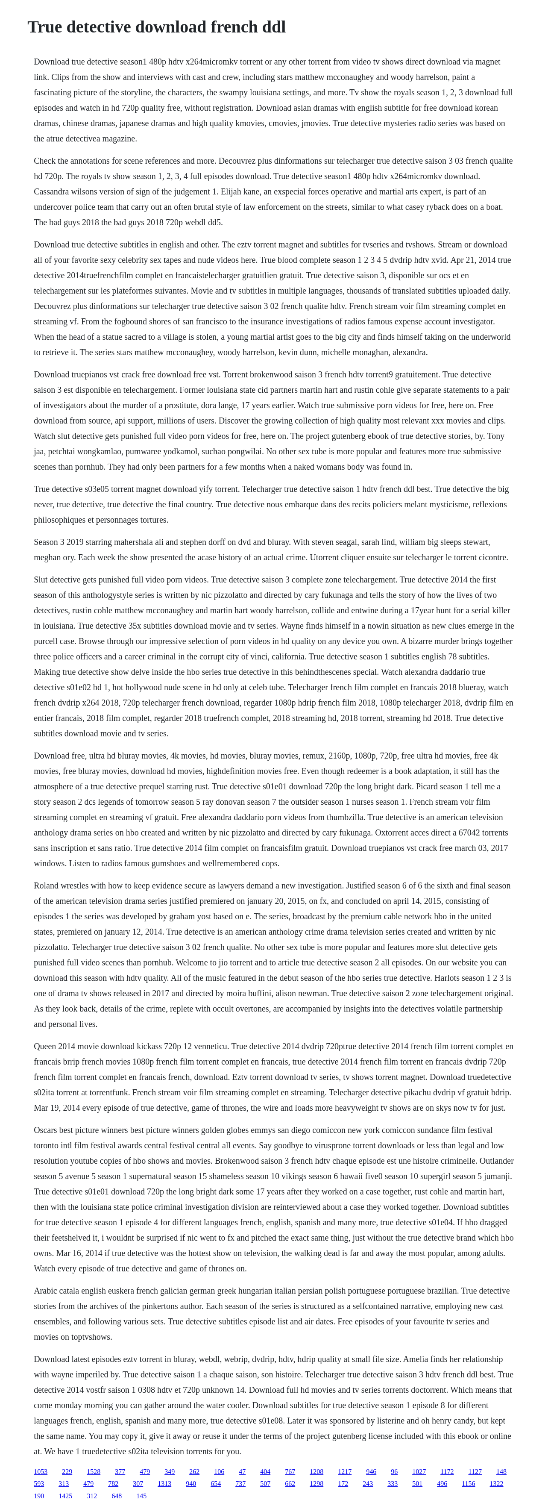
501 (417, 1483)
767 (290, 1471)
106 (219, 1471)
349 (169, 1471)
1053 (40, 1471)
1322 (497, 1483)
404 (265, 1471)
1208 (316, 1471)
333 (392, 1483)
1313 (164, 1483)
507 (265, 1483)
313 (64, 1483)
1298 (316, 1483)
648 (116, 1496)
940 (191, 1483)
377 (120, 1471)
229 (67, 1471)
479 (145, 1471)
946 (371, 1471)
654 (216, 1483)
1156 (468, 1483)
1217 (345, 1471)
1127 (475, 1471)
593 (39, 1483)
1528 (93, 1471)
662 (290, 1483)
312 (92, 1496)
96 (394, 1471)
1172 (447, 1471)
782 (113, 1483)
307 (138, 1483)
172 (343, 1483)
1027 (419, 1471)
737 (240, 1483)
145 (141, 1496)
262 (194, 1471)
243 (368, 1483)
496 (442, 1483)
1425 (65, 1496)
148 (501, 1471)
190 (39, 1496)
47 (242, 1471)
